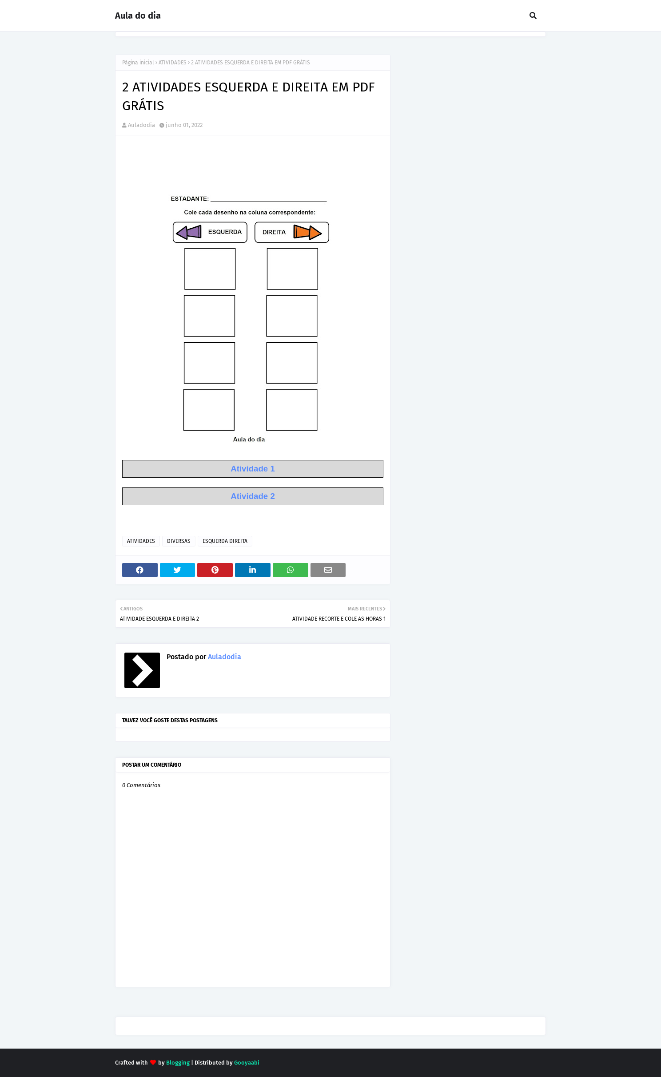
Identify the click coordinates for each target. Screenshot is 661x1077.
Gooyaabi (246, 1062)
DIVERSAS (179, 541)
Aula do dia (138, 15)
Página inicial (138, 62)
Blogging (178, 1062)
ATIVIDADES (173, 62)
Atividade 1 (253, 468)
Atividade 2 (253, 496)
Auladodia (141, 125)
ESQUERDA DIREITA (225, 541)
